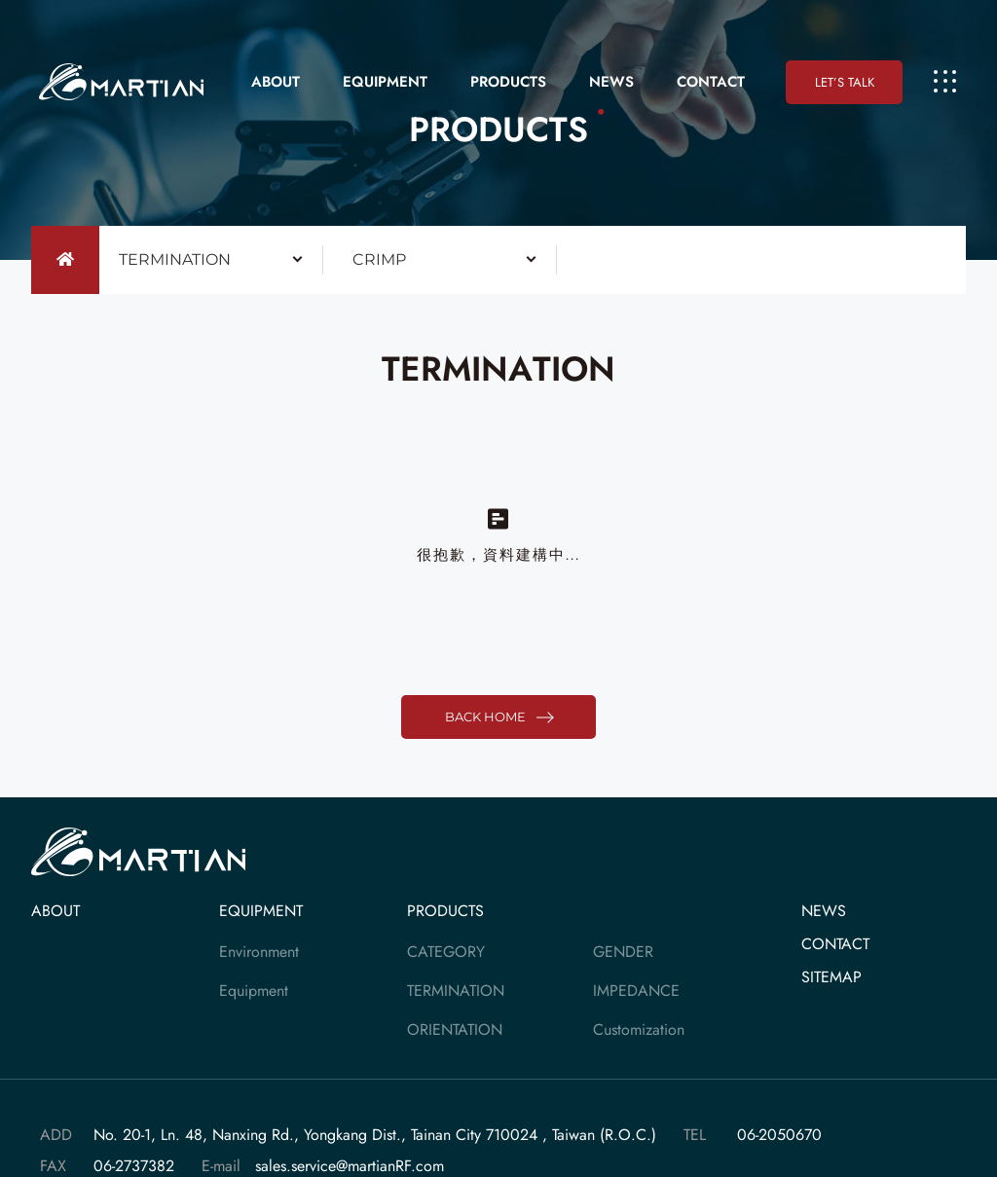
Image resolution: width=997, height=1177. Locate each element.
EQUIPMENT (385, 81)
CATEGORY (446, 951)
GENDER (623, 951)
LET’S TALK (844, 82)
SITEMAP (831, 977)
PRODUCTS (508, 81)
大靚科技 (124, 82)
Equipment (253, 990)
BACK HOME (498, 717)
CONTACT (711, 81)
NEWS (611, 81)
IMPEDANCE (636, 990)
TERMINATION (455, 990)
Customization (638, 1029)
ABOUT (275, 81)
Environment (259, 951)
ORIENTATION (454, 1029)
